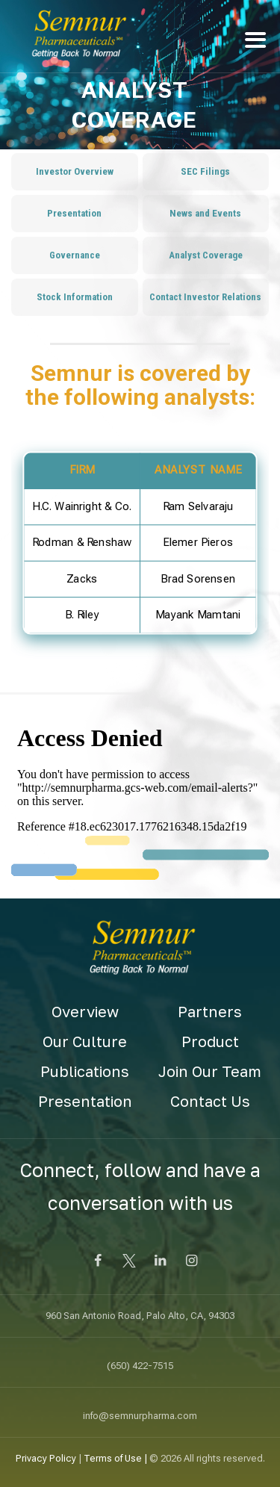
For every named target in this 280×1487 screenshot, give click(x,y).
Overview (85, 1011)
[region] (140, 552)
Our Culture (85, 1041)
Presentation (85, 1101)
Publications (84, 1071)
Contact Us (210, 1101)
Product (210, 1041)
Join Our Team (209, 1071)
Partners (210, 1011)
